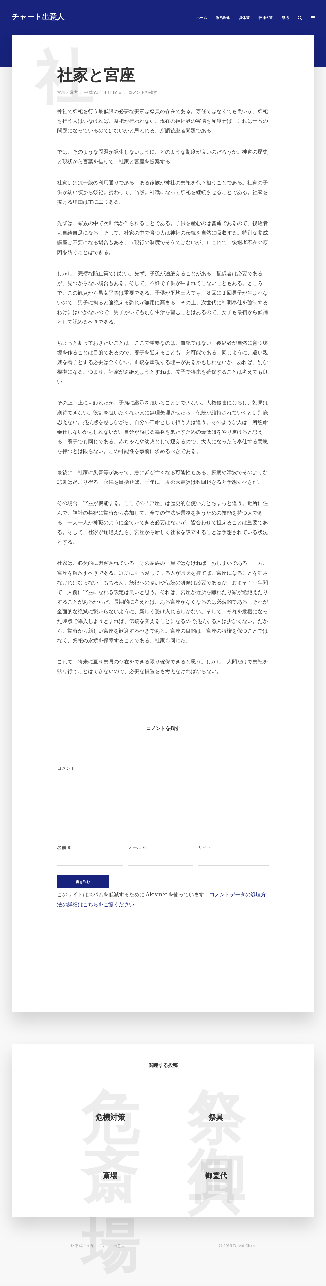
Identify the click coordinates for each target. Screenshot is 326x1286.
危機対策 (110, 1118)
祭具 (215, 1118)
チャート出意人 (38, 17)
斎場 (110, 1176)
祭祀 (285, 18)
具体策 (244, 18)
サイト (205, 847)
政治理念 (223, 18)
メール (137, 847)
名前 (64, 847)
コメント (66, 768)
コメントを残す (142, 92)
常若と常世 (67, 92)
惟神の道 (266, 18)
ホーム (201, 18)
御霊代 (216, 1176)
